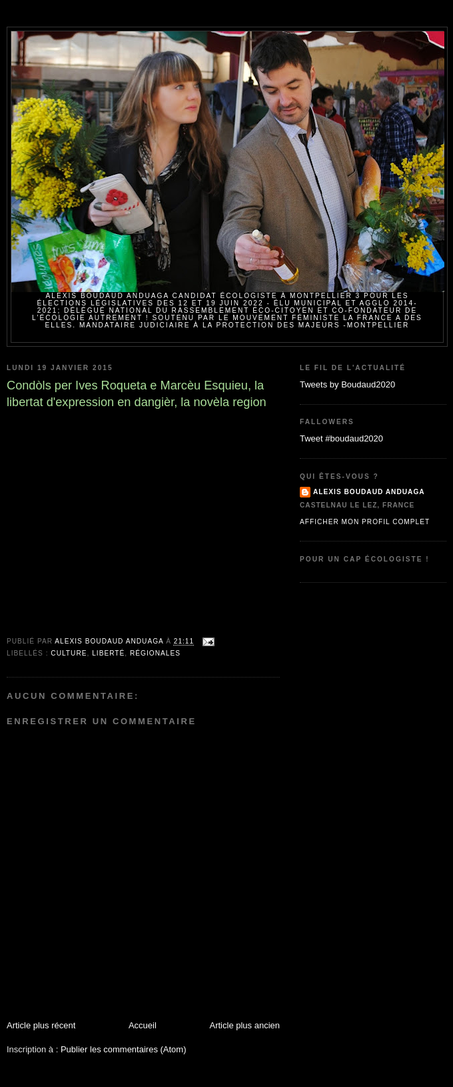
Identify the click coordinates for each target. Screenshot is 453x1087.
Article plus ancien (245, 1025)
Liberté (108, 653)
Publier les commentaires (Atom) (124, 1049)
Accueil (143, 1025)
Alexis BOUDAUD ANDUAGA (369, 491)
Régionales (155, 653)
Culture (69, 653)
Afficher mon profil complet (365, 521)
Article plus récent (41, 1025)
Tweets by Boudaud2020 (347, 384)
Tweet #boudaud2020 (341, 438)
